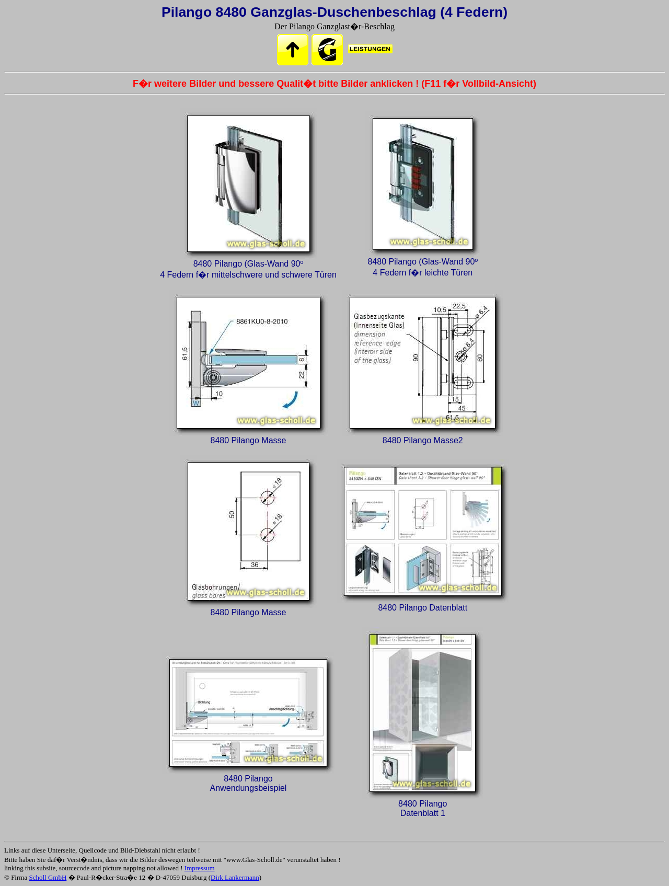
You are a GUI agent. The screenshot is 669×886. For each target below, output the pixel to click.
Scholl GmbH (47, 877)
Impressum (199, 868)
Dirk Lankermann (235, 877)
